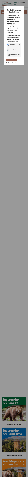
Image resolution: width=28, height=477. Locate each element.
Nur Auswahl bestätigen (11, 62)
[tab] (14, 45)
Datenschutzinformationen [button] (13, 55)
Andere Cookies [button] (13, 50)
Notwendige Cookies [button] (11, 45)
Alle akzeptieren (12, 60)
